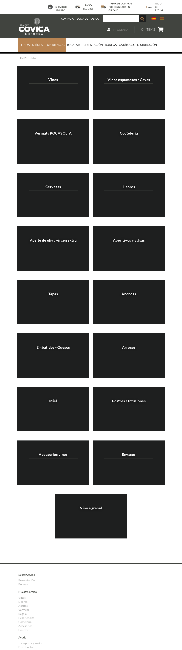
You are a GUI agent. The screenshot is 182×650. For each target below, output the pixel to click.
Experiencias (26, 617)
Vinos (22, 597)
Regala (22, 613)
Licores (22, 601)
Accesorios (25, 626)
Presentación (26, 580)
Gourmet (23, 630)
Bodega (23, 584)
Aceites (23, 605)
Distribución (26, 647)
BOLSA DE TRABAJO (88, 18)
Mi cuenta (117, 30)
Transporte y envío (30, 643)
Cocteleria (24, 622)
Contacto (67, 18)
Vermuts (23, 609)
